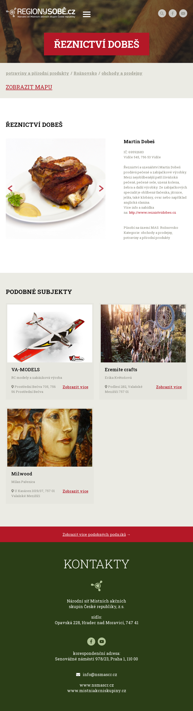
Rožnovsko (85, 73)
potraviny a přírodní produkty (37, 73)
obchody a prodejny (122, 73)
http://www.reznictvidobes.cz (152, 212)
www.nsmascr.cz (96, 685)
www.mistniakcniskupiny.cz (96, 690)
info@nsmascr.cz (96, 674)
